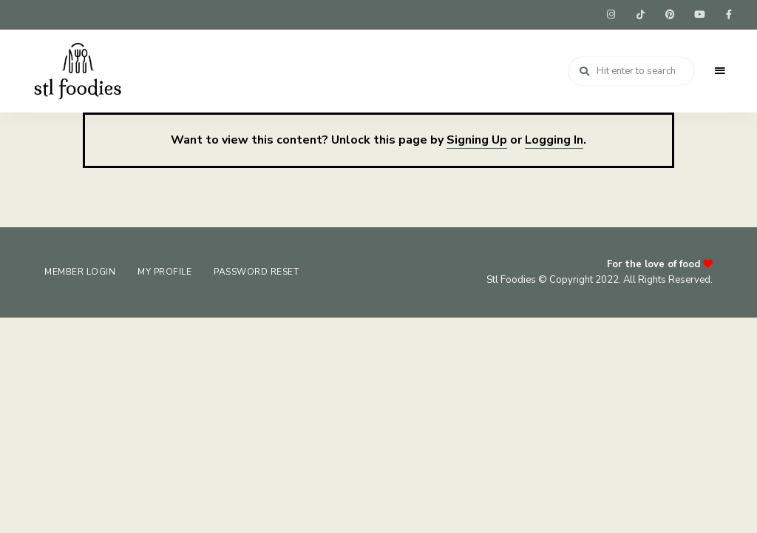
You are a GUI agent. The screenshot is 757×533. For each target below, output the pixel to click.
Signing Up (477, 140)
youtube (699, 15)
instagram (610, 15)
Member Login (79, 272)
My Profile (164, 272)
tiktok (640, 15)
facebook (729, 15)
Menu (720, 71)
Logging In (554, 140)
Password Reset (256, 272)
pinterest (670, 15)
